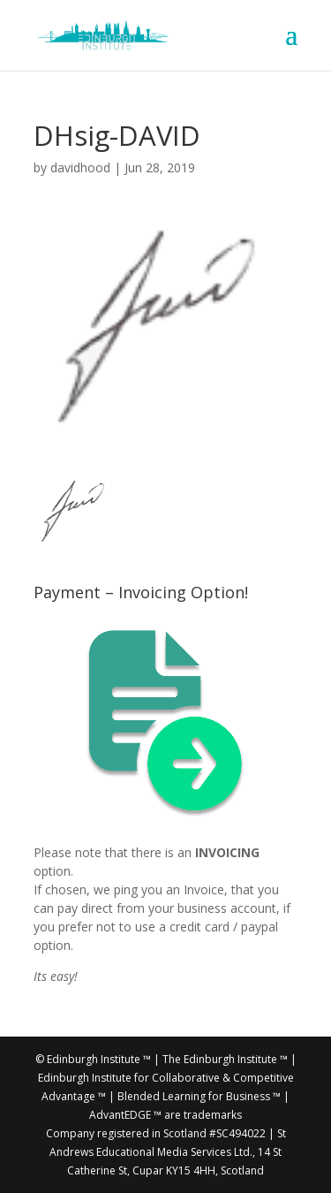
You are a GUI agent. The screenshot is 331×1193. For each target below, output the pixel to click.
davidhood (80, 167)
